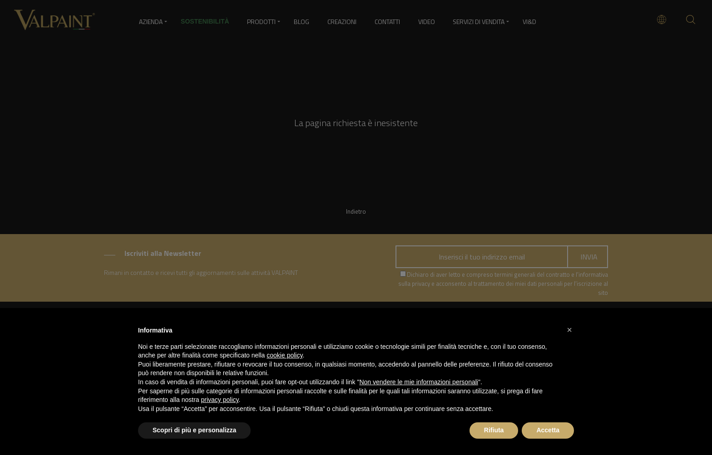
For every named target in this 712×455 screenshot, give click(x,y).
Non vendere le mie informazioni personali (418, 382)
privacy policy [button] (220, 399)
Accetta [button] (547, 430)
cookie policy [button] (284, 355)
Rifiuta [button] (494, 430)
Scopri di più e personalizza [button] (194, 430)
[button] (569, 330)
